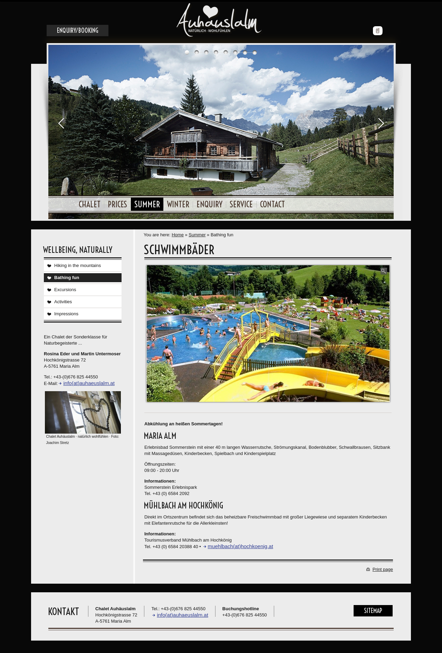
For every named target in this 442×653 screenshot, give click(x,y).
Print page (383, 567)
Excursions (65, 287)
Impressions (66, 312)
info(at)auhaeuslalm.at (88, 381)
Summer (147, 202)
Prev (61, 121)
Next (381, 121)
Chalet (89, 202)
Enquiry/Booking (77, 29)
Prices (117, 202)
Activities (63, 300)
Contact (272, 202)
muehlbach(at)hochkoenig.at (240, 544)
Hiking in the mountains (77, 263)
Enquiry (209, 202)
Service (241, 202)
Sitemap (373, 609)
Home (178, 233)
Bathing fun (66, 275)
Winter (178, 202)
